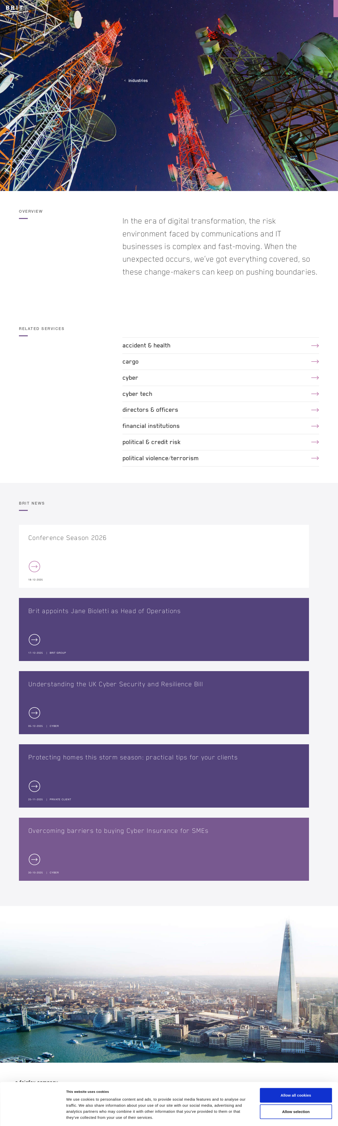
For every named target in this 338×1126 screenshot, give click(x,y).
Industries (138, 80)
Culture (216, 9)
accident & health (220, 345)
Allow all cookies (296, 1073)
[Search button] (312, 8)
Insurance (247, 9)
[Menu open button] (329, 8)
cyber (220, 377)
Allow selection (295, 1090)
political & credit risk (220, 442)
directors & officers (220, 409)
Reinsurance (282, 9)
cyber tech (220, 393)
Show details (265, 1116)
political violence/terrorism (220, 458)
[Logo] (14, 8)
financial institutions (220, 425)
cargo (220, 361)
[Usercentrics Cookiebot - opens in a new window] (33, 1116)
